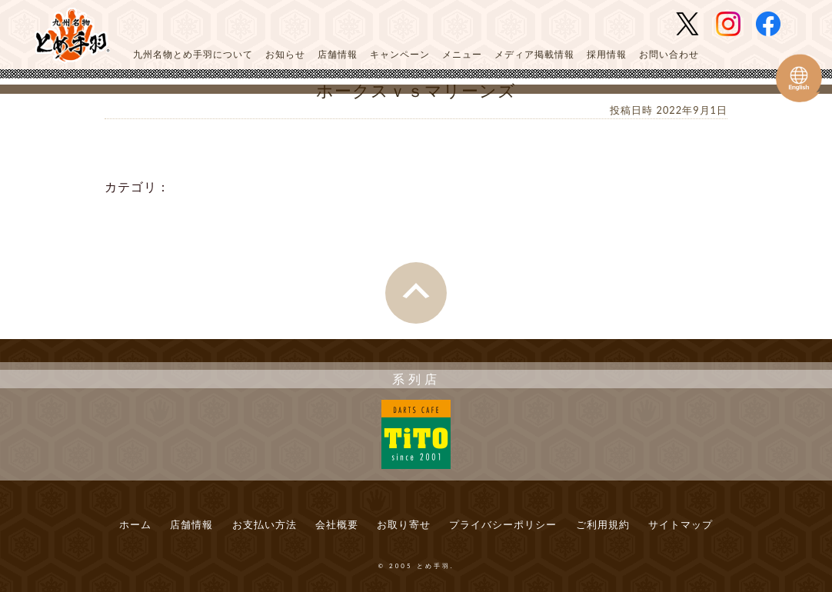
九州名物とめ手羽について (193, 54)
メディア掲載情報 (534, 54)
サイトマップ (680, 524)
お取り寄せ (404, 524)
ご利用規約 (603, 524)
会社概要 (336, 524)
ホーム (135, 524)
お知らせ (285, 54)
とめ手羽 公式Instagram (734, 24)
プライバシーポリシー (503, 524)
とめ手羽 (72, 36)
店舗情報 (338, 54)
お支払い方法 (264, 524)
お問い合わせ (669, 54)
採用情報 (607, 54)
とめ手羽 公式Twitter (693, 24)
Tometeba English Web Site (799, 78)
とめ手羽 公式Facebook (774, 24)
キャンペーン (400, 54)
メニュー (462, 54)
